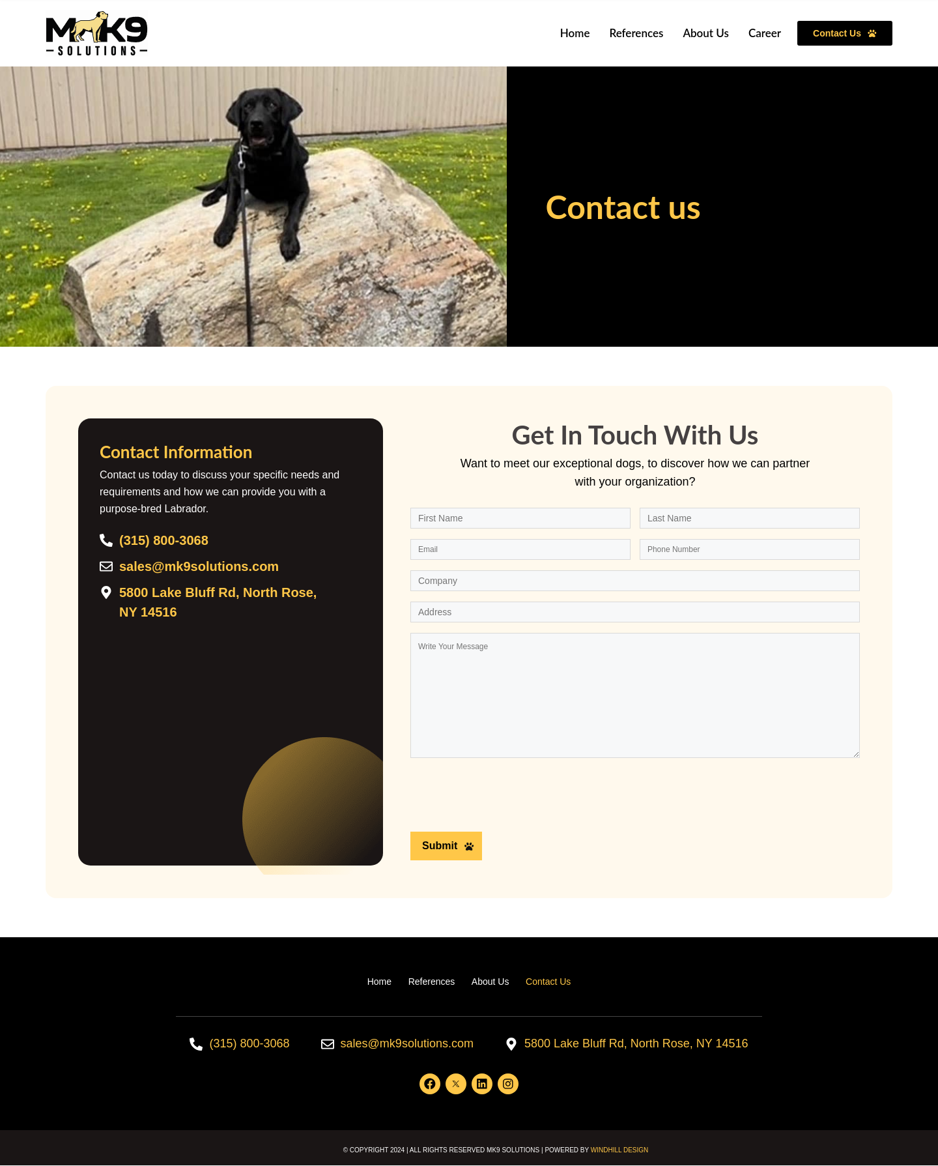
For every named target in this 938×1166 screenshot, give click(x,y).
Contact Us (548, 981)
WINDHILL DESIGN (620, 1150)
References (636, 33)
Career (764, 33)
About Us (706, 33)
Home (575, 33)
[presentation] (509, 797)
